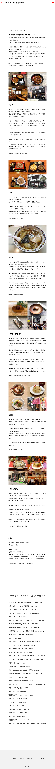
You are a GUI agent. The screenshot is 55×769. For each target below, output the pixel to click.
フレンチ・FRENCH (15, 624)
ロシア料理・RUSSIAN (16, 631)
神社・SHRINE (24, 688)
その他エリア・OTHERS (38, 723)
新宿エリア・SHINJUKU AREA (18, 709)
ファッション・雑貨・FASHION (28, 642)
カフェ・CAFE (13, 602)
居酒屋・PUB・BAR (31, 606)
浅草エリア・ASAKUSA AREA (18, 713)
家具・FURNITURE (14, 649)
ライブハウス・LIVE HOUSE (34, 659)
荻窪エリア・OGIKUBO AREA (18, 698)
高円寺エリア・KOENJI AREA (18, 702)
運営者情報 (29, 758)
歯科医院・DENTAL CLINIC (17, 674)
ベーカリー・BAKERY (27, 634)
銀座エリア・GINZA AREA (17, 716)
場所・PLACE (13, 642)
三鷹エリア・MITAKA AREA (17, 691)
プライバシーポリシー (39, 758)
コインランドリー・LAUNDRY (18, 684)
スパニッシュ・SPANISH (30, 624)
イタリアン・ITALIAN (37, 620)
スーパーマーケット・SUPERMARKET (20, 652)
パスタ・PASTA (13, 634)
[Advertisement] (27, 15)
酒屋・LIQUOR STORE (15, 670)
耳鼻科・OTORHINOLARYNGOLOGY (20, 681)
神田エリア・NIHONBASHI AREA (19, 723)
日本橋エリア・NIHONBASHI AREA (19, 720)
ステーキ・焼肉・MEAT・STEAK (19, 620)
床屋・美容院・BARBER (31, 670)
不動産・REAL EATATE (36, 684)
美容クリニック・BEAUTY (35, 674)
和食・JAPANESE (14, 609)
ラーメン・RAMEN (25, 602)
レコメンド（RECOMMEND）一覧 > (17, 31)
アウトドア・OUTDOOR (16, 659)
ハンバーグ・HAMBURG (31, 613)
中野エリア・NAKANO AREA (18, 706)
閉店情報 (22, 758)
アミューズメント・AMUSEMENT (19, 656)
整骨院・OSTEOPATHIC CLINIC (18, 677)
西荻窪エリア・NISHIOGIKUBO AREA (20, 695)
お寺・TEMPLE (13, 688)
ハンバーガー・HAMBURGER (17, 617)
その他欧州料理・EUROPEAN (33, 631)
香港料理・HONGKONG (30, 627)
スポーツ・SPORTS (37, 656)
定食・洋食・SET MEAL (16, 606)
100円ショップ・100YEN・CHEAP (19, 666)
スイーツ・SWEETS (15, 638)
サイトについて (13, 758)
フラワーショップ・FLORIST (17, 663)
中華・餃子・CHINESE (15, 613)
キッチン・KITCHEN (28, 649)
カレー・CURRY (38, 602)
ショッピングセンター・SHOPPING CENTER (22, 645)
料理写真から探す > (19, 595)
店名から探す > (38, 595)
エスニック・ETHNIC (27, 609)
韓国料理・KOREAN (15, 627)
